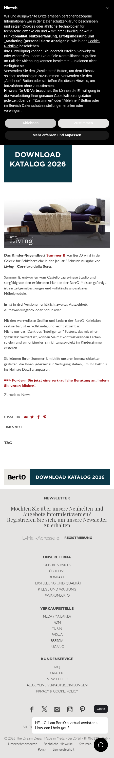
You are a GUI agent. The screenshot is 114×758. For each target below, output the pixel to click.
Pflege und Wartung (57, 590)
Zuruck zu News (17, 395)
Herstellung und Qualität (57, 583)
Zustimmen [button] (83, 123)
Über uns (57, 571)
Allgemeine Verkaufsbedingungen (57, 685)
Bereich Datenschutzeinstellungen (36, 105)
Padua (57, 635)
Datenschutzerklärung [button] (60, 21)
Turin (57, 629)
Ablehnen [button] (31, 123)
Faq (57, 667)
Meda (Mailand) (57, 617)
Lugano (57, 647)
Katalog (57, 673)
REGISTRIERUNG (78, 538)
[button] (107, 8)
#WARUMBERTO (57, 596)
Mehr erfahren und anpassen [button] (57, 135)
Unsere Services (57, 565)
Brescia (57, 641)
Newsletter (57, 679)
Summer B (55, 256)
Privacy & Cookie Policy (57, 691)
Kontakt (57, 577)
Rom (57, 623)
